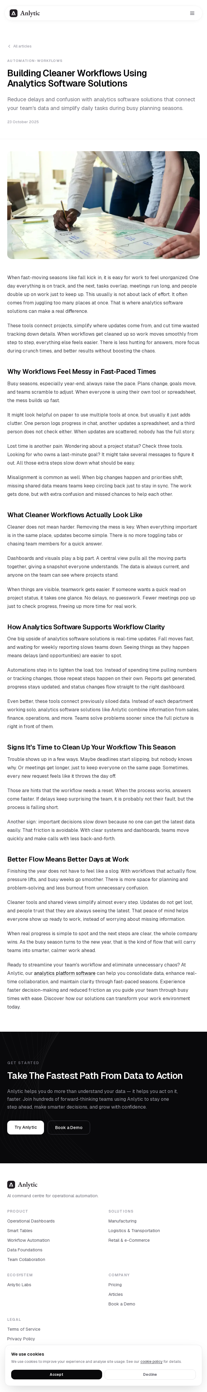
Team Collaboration (26, 1259)
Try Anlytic (25, 1127)
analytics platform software (65, 973)
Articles (115, 1294)
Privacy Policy (21, 1339)
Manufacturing (122, 1221)
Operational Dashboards (31, 1221)
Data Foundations (24, 1250)
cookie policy (151, 1361)
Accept (56, 1374)
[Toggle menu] (192, 13)
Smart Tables (20, 1230)
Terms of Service (23, 1329)
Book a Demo (69, 1127)
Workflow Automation (28, 1240)
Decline (150, 1374)
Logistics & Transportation (134, 1230)
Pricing (115, 1284)
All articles (19, 46)
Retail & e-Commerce (129, 1240)
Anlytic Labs (19, 1284)
